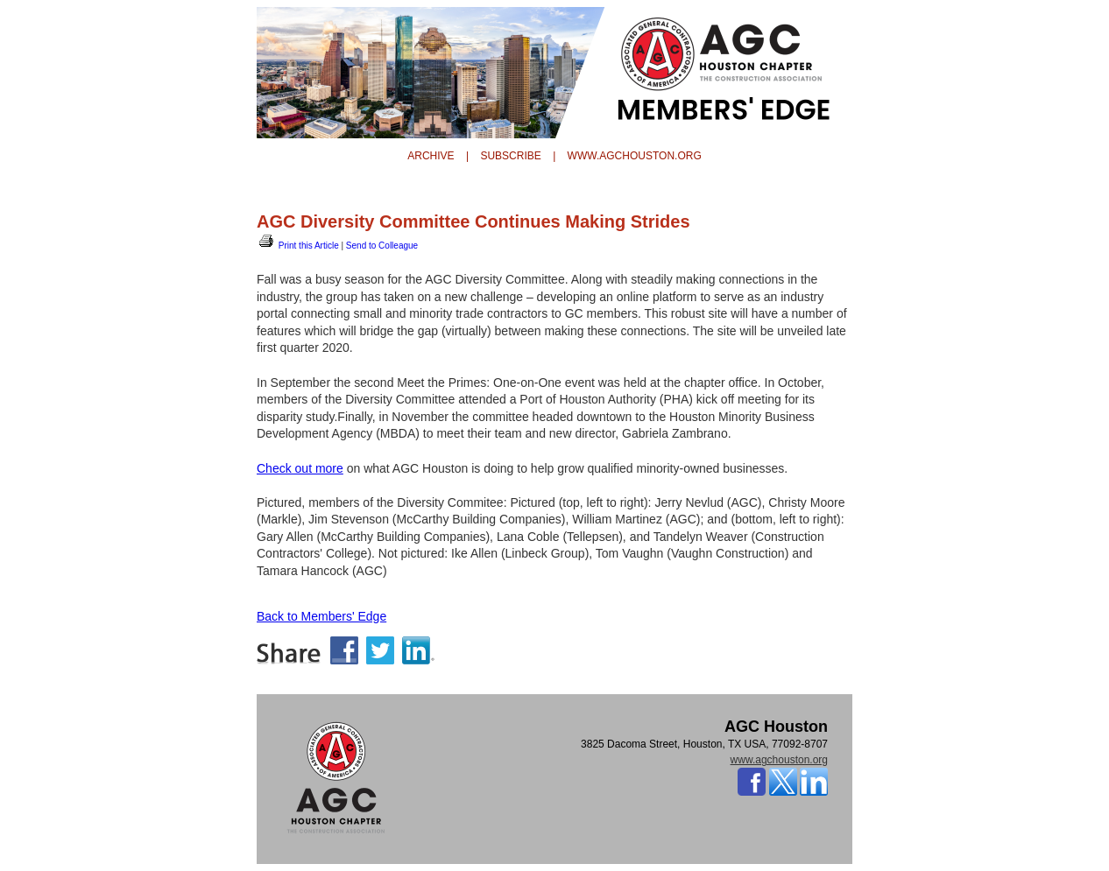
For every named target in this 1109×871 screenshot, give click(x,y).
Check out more (300, 468)
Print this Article (298, 245)
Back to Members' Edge (321, 616)
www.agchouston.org (779, 760)
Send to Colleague (382, 245)
